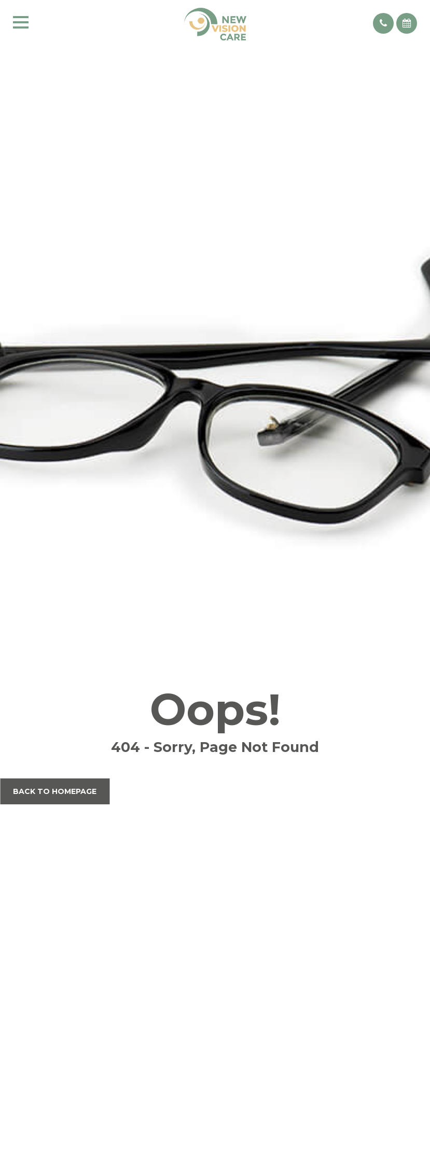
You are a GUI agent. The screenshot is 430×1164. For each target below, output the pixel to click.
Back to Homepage (54, 791)
